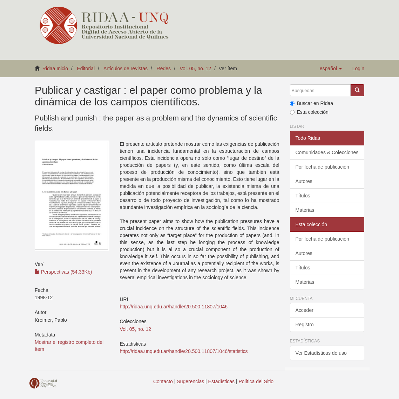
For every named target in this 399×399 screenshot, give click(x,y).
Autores (304, 181)
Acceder (304, 310)
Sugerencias (190, 381)
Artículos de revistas (125, 68)
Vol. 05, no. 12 (195, 68)
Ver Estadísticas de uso (321, 353)
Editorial (86, 68)
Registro (305, 324)
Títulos (303, 195)
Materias (305, 210)
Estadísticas (221, 381)
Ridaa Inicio (55, 68)
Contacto (163, 381)
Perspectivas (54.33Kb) (63, 272)
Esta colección (309, 112)
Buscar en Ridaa (311, 103)
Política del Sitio (256, 381)
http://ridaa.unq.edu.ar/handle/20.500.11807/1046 (174, 306)
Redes (164, 68)
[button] (331, 68)
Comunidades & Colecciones (327, 152)
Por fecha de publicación (322, 167)
